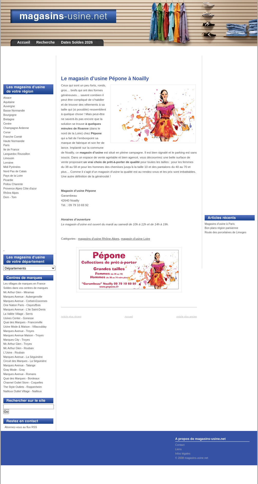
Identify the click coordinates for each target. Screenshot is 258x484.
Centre (7, 123)
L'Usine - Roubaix (14, 352)
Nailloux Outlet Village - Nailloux (22, 391)
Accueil (23, 42)
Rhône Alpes (11, 192)
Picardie (8, 180)
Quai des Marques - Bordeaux (21, 378)
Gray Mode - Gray (14, 369)
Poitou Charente (13, 184)
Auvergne (9, 106)
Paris (6, 145)
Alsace (7, 97)
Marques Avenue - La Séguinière (23, 356)
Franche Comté (12, 136)
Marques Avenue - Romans (19, 374)
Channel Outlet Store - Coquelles (23, 382)
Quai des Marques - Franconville (22, 322)
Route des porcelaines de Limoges (225, 232)
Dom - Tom (9, 197)
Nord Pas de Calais (15, 171)
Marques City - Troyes (16, 339)
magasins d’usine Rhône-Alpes (98, 238)
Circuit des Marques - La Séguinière (24, 360)
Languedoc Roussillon (16, 153)
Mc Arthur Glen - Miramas (18, 292)
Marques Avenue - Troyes (18, 330)
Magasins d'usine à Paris (220, 223)
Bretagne (8, 119)
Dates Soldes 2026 (77, 42)
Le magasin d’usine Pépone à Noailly (105, 78)
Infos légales (182, 453)
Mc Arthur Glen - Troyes (17, 343)
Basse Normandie (14, 110)
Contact (179, 444)
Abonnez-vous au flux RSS (20, 427)
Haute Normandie (14, 141)
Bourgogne (10, 114)
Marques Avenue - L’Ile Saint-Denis (24, 309)
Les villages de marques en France (24, 283)
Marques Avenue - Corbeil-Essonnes (25, 300)
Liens (178, 449)
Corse (7, 132)
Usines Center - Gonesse (18, 318)
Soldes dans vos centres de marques (25, 287)
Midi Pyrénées (12, 166)
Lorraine (8, 162)
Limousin (8, 158)
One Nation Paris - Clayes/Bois (22, 305)
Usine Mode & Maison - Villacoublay (25, 326)
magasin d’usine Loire (135, 238)
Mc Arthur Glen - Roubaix (18, 348)
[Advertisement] (26, 67)
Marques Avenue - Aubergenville (22, 296)
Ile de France (11, 149)
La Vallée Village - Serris (18, 313)
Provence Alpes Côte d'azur (20, 188)
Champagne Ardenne (16, 127)
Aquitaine (9, 102)
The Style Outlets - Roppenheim (22, 386)
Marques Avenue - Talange (19, 365)
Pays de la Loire (13, 175)
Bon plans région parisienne (221, 227)
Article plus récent (71, 316)
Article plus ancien (186, 316)
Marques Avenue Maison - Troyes (23, 335)
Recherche (45, 42)
